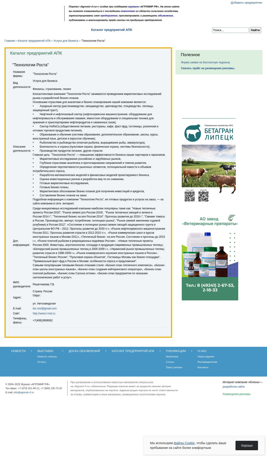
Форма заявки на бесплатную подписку (205, 62)
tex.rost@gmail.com (45, 308)
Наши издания (206, 356)
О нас (171, 30)
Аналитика (172, 356)
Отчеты (41, 362)
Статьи (170, 362)
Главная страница (25, 18)
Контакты (203, 367)
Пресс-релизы (174, 367)
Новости (16, 30)
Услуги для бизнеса (66, 40)
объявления (165, 15)
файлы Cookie (184, 443)
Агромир (33, 10)
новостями (128, 11)
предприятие (108, 15)
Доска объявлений (68, 30)
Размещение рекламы (237, 394)
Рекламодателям (207, 362)
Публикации (149, 30)
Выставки (38, 30)
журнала (133, 6)
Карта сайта (37, 18)
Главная (9, 40)
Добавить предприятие (246, 2)
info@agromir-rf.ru (24, 392)
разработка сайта (234, 386)
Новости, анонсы (47, 356)
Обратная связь (31, 18)
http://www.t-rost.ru (44, 313)
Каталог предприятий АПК (111, 30)
